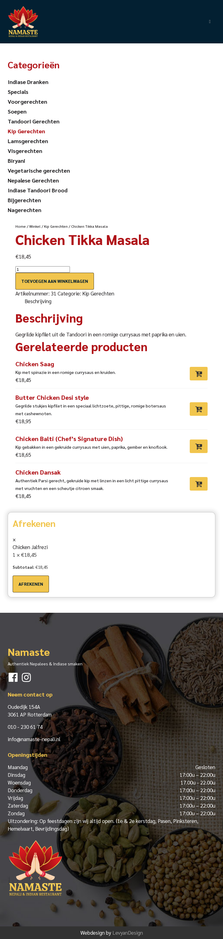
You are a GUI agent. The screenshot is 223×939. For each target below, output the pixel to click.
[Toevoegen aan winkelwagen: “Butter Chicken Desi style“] (199, 409)
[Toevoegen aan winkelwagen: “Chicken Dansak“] (199, 484)
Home (20, 226)
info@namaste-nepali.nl (34, 739)
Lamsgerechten (28, 140)
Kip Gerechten (56, 226)
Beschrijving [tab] (38, 301)
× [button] (14, 539)
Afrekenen (30, 584)
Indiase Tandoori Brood (37, 190)
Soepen (17, 111)
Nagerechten (24, 209)
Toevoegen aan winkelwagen (54, 281)
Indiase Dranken (28, 81)
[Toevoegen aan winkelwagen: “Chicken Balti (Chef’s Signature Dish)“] (199, 446)
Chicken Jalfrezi (30, 547)
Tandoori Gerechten (33, 121)
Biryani (16, 160)
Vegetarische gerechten (39, 170)
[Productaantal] (42, 269)
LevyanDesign (127, 932)
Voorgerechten (27, 101)
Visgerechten (25, 150)
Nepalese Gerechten (33, 180)
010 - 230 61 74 (25, 726)
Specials (18, 91)
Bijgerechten (24, 199)
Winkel (35, 226)
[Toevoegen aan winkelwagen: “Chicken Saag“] (199, 373)
